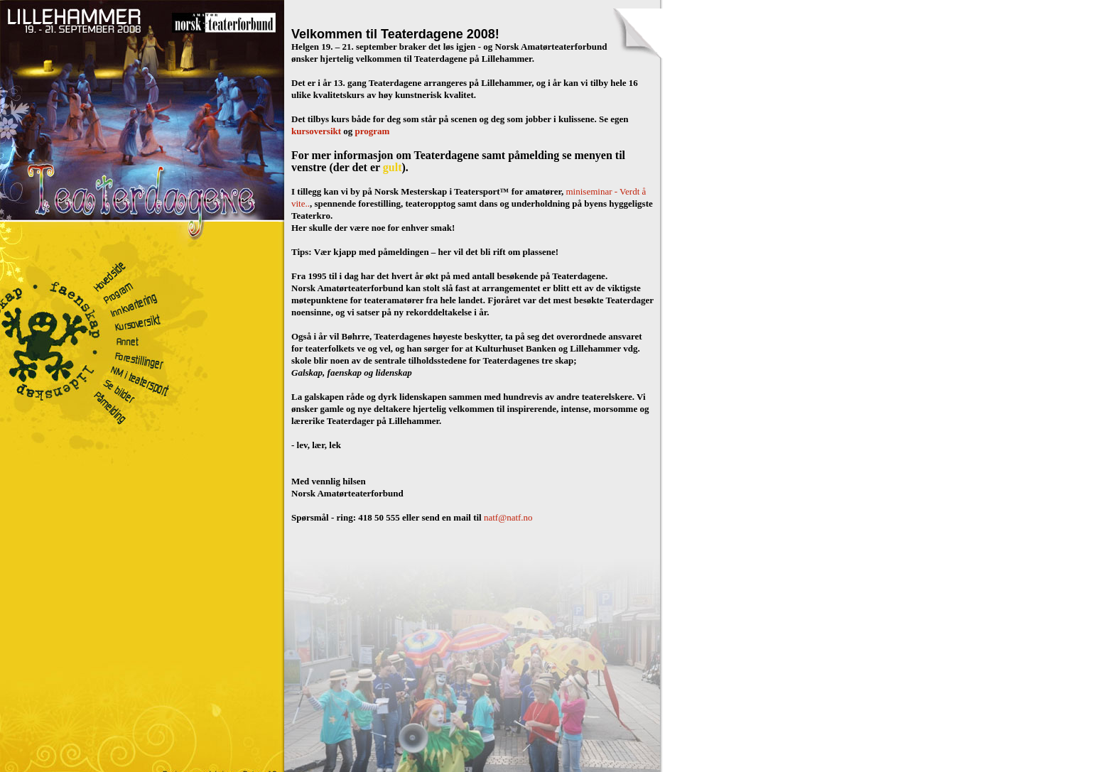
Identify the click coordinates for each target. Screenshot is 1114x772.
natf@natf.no (508, 517)
